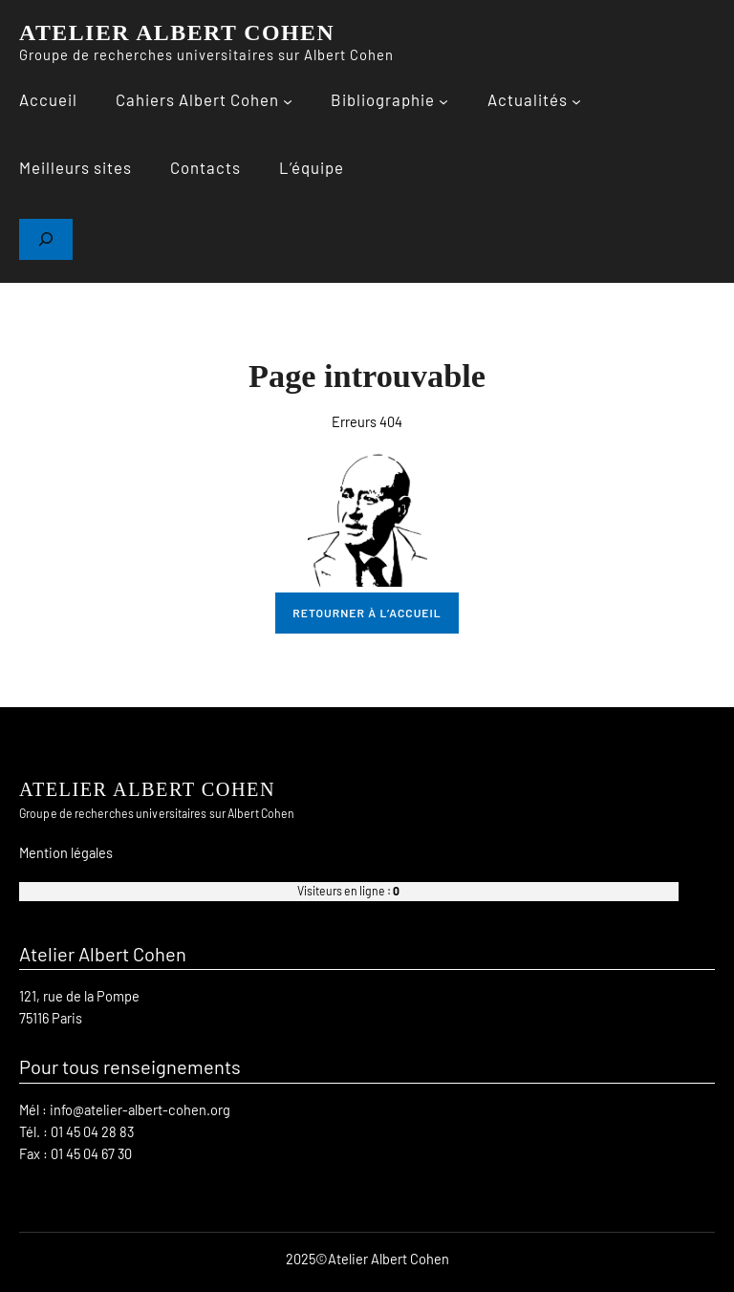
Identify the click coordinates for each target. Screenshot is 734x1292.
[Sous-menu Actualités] (576, 101)
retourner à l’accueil (367, 612)
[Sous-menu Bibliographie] (443, 101)
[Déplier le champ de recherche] (46, 239)
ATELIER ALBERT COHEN (177, 32)
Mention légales (66, 852)
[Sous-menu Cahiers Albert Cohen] (287, 101)
